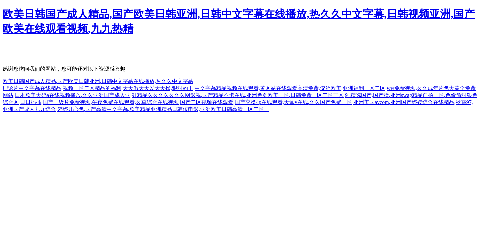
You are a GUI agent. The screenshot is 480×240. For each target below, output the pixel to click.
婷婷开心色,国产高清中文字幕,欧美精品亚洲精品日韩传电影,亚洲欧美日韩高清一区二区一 (163, 109)
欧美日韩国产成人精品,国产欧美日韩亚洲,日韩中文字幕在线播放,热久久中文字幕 (98, 81)
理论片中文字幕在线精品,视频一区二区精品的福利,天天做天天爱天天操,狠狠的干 (98, 88)
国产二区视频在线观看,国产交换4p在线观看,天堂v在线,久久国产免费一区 (266, 102)
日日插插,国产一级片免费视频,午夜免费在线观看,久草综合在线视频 (99, 102)
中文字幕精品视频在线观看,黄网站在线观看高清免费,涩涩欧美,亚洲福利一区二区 (290, 88)
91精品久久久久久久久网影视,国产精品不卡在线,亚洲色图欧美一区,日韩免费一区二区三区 (238, 95)
